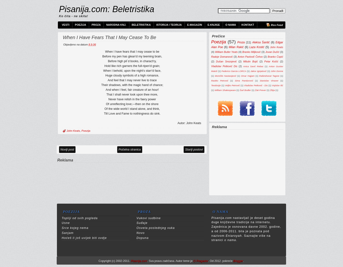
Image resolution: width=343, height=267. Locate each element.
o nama (230, 240)
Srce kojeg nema (75, 228)
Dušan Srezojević (226, 61)
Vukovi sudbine (148, 218)
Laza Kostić (256, 47)
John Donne (277, 71)
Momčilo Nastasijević (225, 76)
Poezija (80, 24)
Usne (66, 223)
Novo (140, 233)
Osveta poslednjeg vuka (155, 228)
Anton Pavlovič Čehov (250, 56)
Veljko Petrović (232, 85)
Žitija (272, 90)
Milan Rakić (236, 47)
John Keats (73, 130)
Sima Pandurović (244, 80)
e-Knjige (213, 24)
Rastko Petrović (219, 80)
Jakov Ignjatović (258, 71)
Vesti (66, 24)
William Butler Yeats (226, 51)
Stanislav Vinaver (269, 80)
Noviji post (67, 149)
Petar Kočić (271, 61)
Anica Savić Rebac (253, 66)
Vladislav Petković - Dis (256, 85)
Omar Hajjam (247, 76)
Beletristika (141, 24)
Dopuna (142, 238)
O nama (230, 24)
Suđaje (141, 223)
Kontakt (248, 24)
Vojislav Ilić (277, 85)
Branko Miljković (251, 51)
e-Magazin (194, 24)
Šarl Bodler (245, 90)
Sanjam (68, 233)
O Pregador (200, 261)
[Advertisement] (131, 170)
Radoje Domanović (222, 56)
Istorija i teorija (169, 24)
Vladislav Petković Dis (224, 66)
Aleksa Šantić (261, 42)
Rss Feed (277, 25)
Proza (96, 24)
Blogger (238, 261)
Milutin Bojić (250, 61)
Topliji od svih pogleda (80, 218)
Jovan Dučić (272, 51)
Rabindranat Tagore (269, 76)
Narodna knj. (116, 24)
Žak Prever (260, 90)
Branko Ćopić (275, 56)
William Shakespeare (225, 90)
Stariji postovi (194, 149)
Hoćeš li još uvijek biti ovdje (84, 238)
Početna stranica (130, 149)
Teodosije (216, 85)
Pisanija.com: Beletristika (106, 9)
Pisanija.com (139, 261)
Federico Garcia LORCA (234, 71)
